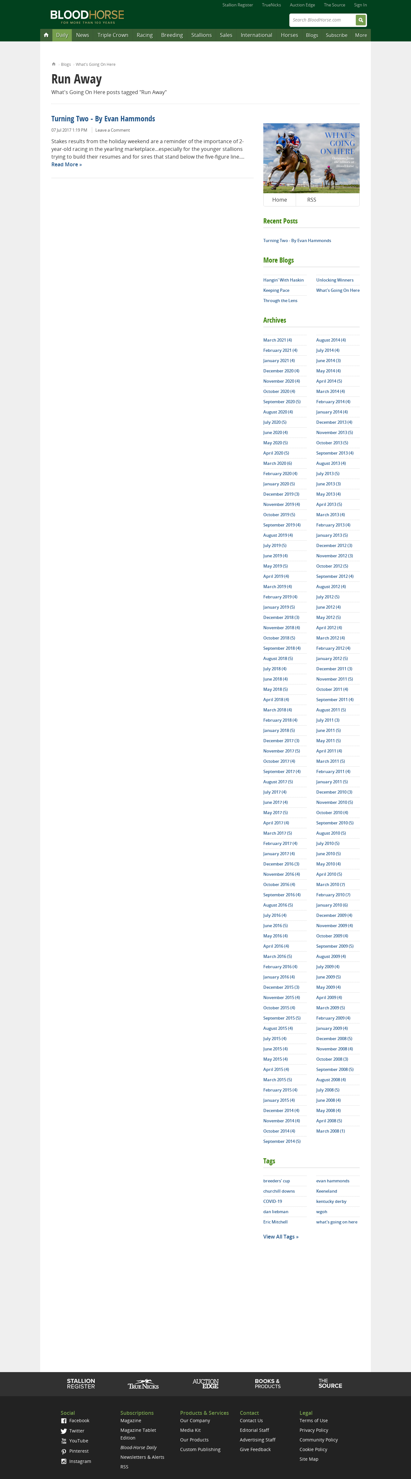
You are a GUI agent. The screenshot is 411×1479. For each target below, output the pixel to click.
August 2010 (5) (331, 833)
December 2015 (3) (281, 987)
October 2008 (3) (332, 1059)
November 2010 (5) (334, 802)
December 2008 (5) (334, 1038)
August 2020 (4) (278, 412)
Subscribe (336, 35)
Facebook (75, 1420)
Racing (145, 35)
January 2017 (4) (279, 854)
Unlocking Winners (335, 280)
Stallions (201, 35)
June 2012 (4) (328, 607)
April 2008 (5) (329, 1121)
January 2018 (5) (279, 730)
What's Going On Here (96, 64)
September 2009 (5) (335, 946)
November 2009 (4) (334, 925)
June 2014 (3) (328, 360)
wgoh (321, 1211)
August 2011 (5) (331, 710)
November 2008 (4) (334, 1049)
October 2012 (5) (332, 566)
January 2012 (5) (332, 658)
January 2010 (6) (332, 905)
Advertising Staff (257, 1440)
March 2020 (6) (277, 463)
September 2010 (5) (335, 823)
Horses (289, 35)
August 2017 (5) (278, 782)
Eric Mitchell (275, 1222)
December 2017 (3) (281, 741)
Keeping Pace (276, 290)
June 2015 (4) (275, 1049)
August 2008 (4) (331, 1080)
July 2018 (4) (274, 669)
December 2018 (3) (281, 617)
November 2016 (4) (281, 874)
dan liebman (275, 1211)
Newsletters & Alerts (142, 1457)
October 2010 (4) (332, 812)
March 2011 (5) (330, 761)
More (361, 35)
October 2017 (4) (279, 761)
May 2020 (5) (275, 443)
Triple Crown (113, 35)
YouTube (74, 1441)
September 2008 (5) (335, 1069)
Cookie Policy (313, 1449)
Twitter (72, 1431)
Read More (64, 164)
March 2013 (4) (330, 515)
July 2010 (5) (327, 843)
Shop (268, 1383)
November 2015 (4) (281, 997)
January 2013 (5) (332, 535)
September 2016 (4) (282, 895)
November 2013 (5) (334, 432)
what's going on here (336, 1222)
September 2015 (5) (282, 1018)
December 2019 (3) (281, 494)
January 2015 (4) (279, 1100)
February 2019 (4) (280, 597)
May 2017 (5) (275, 812)
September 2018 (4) (282, 648)
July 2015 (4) (274, 1038)
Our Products (194, 1440)
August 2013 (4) (331, 463)
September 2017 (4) (282, 771)
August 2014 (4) (331, 340)
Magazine (130, 1420)
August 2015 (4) (278, 1028)
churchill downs (279, 1191)
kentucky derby (331, 1201)
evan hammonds (332, 1181)
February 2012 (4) (333, 648)
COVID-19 (272, 1201)
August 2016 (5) (278, 905)
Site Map (309, 1459)
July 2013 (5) (327, 473)
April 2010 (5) (329, 874)
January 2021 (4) (279, 360)
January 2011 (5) (332, 782)
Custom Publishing (200, 1449)
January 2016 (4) (279, 977)
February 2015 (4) (280, 1090)
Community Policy (319, 1440)
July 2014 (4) (327, 350)
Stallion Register (238, 5)
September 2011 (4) (335, 699)
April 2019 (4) (276, 576)
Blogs (312, 35)
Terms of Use (314, 1420)
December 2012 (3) (334, 545)
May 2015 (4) (275, 1059)
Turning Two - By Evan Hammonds (103, 119)
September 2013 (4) (335, 453)
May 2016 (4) (275, 936)
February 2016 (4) (280, 967)
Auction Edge (302, 5)
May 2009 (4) (328, 987)
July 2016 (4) (274, 915)
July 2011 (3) (327, 720)
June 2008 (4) (328, 1100)
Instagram (76, 1461)
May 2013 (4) (328, 494)
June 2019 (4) (275, 556)
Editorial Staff (254, 1430)
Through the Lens (280, 300)
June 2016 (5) (275, 925)
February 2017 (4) (280, 843)
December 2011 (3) (334, 669)
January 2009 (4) (332, 1028)
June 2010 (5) (328, 854)
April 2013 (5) (329, 504)
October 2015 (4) (279, 1008)
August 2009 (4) (331, 956)
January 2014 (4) (332, 412)
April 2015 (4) (276, 1069)
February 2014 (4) (333, 402)
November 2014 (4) (281, 1121)
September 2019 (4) (282, 525)
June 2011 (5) (328, 730)
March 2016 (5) (277, 956)
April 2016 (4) (276, 946)
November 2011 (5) (334, 679)
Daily (62, 35)
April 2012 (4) (329, 628)
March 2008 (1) (330, 1131)
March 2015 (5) (277, 1080)
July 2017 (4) (274, 792)
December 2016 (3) (281, 864)
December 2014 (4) (281, 1110)
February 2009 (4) (333, 1018)
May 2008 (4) (328, 1110)
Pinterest (75, 1451)
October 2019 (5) (279, 515)
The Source (334, 5)
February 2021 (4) (280, 350)
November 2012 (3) (334, 556)
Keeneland (326, 1191)
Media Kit (190, 1430)
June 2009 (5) (328, 977)
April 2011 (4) (329, 751)
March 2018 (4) (277, 710)
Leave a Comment (112, 130)
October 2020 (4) (279, 391)
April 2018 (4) (276, 699)
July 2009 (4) (327, 967)
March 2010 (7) (330, 884)
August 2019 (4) (278, 535)
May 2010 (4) (328, 864)
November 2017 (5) (281, 751)
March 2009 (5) (330, 1008)
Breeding (172, 35)
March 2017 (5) (277, 833)
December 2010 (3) (334, 792)
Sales (226, 35)
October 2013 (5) (332, 443)
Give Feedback (255, 1449)
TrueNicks (271, 5)
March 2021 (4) (277, 340)
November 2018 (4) (281, 628)
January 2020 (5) (279, 484)
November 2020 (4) (281, 381)
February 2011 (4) (333, 771)
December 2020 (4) (281, 371)
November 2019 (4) (281, 504)
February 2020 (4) (280, 473)
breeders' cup (276, 1181)
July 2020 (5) (274, 422)
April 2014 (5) (329, 381)
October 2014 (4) (279, 1131)
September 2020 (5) (282, 402)
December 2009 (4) (334, 915)
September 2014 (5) (282, 1141)
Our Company (195, 1420)
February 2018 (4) (280, 720)
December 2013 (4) (334, 422)
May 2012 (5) (328, 617)
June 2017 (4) (275, 802)
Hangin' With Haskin (283, 280)
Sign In (360, 5)
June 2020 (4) (275, 432)
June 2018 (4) (275, 679)
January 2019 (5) (279, 607)
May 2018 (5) (275, 689)
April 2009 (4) (329, 997)
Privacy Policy (314, 1430)
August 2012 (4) (331, 586)
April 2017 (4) (276, 823)
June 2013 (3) (328, 484)
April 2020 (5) (276, 453)
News (82, 35)
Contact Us (251, 1420)
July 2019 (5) (274, 545)
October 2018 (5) (279, 638)
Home (53, 63)
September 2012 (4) (335, 576)
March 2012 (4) (330, 638)
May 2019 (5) (275, 566)
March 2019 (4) (277, 586)
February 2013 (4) (333, 525)
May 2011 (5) (328, 741)
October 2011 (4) (332, 689)
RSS (311, 199)
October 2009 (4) (332, 936)
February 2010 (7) (333, 895)
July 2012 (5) (327, 597)
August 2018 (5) (278, 658)
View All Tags (279, 1236)
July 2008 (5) (327, 1090)
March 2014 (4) (330, 391)
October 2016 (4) (279, 884)
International (256, 35)
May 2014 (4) (328, 371)
